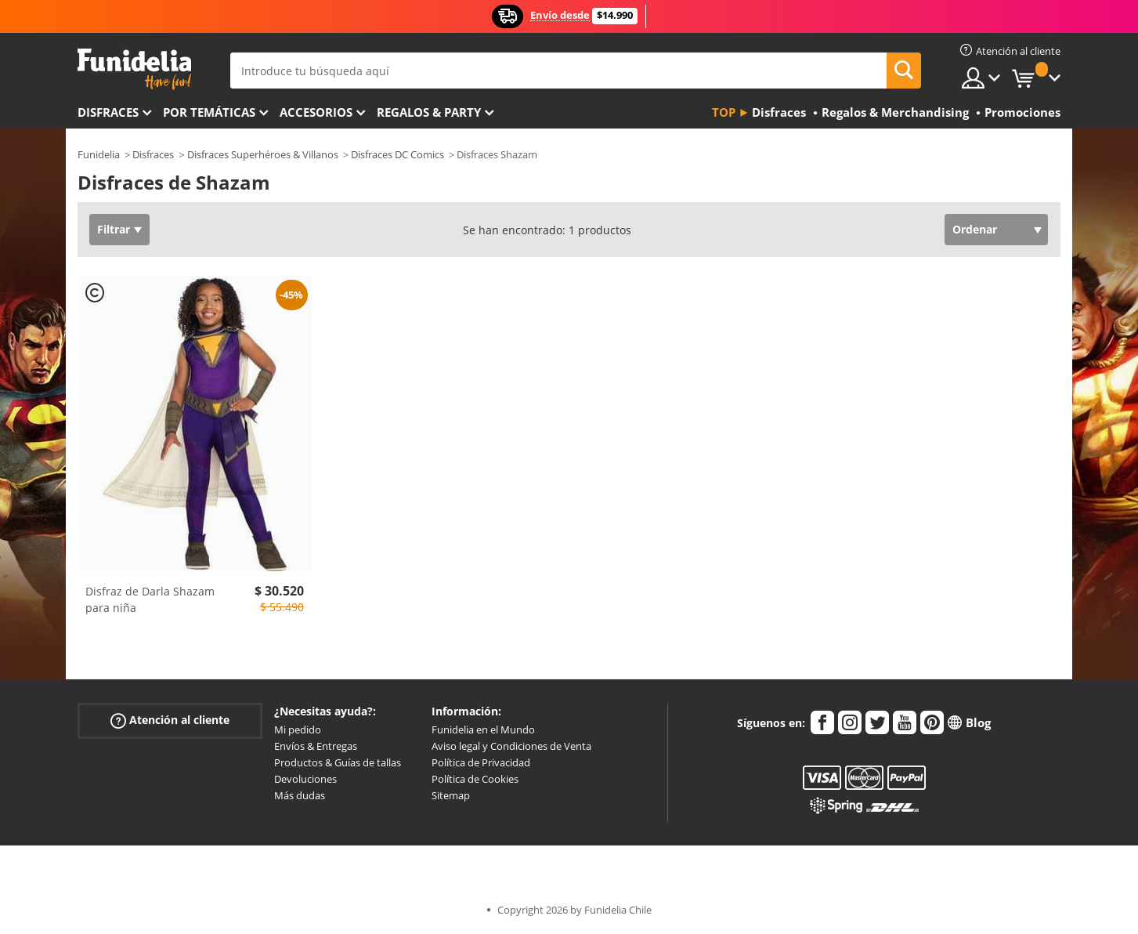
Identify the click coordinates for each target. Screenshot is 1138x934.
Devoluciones (305, 779)
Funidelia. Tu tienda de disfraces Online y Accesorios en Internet (134, 69)
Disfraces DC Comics (397, 154)
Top (723, 112)
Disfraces (108, 112)
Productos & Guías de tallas (337, 762)
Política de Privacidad (481, 762)
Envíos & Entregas (315, 746)
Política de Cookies (475, 779)
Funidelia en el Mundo (483, 729)
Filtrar (113, 229)
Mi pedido (297, 729)
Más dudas (299, 795)
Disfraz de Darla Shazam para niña (150, 599)
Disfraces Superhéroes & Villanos (262, 154)
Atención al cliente (169, 720)
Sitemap (451, 795)
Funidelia (99, 154)
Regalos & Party (429, 112)
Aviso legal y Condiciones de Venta (511, 746)
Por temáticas (209, 112)
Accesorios (316, 112)
